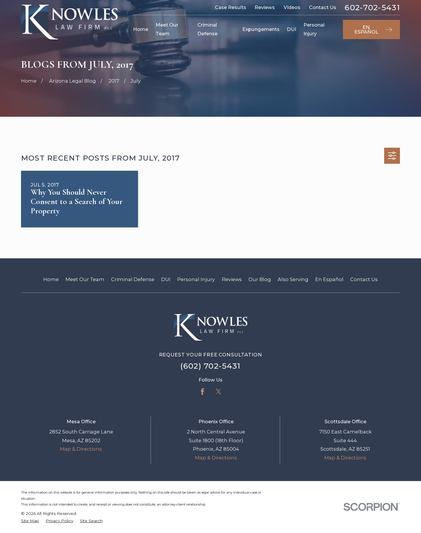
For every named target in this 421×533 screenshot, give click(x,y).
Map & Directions (81, 449)
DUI (165, 279)
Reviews (265, 7)
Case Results (230, 7)
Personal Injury (196, 279)
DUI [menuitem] (291, 29)
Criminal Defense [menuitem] (207, 29)
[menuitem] (30, 521)
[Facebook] (202, 391)
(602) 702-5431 (210, 366)
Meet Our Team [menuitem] (167, 29)
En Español (329, 279)
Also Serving (293, 279)
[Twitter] (218, 391)
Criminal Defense (132, 279)
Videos (292, 7)
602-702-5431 (372, 7)
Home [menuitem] (140, 29)
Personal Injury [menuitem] (314, 29)
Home (51, 279)
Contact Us (322, 7)
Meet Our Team (84, 279)
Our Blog (260, 279)
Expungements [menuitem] (260, 29)
